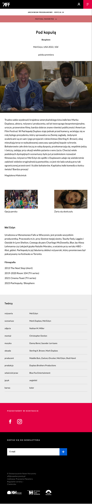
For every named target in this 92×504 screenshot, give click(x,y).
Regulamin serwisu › (15, 482)
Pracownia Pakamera (24, 479)
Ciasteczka (11, 485)
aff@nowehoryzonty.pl (16, 477)
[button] (86, 87)
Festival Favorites (44, 19)
